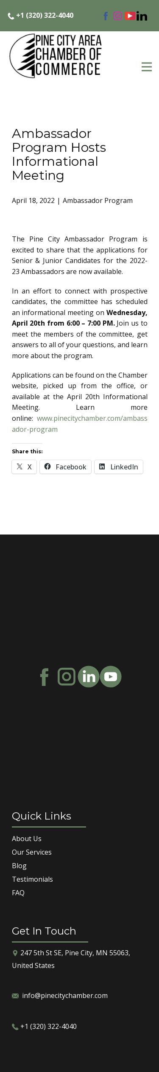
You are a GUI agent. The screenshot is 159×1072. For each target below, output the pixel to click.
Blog (19, 865)
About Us (27, 838)
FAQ (18, 892)
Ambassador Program (98, 200)
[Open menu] (147, 67)
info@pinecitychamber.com (65, 995)
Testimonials (32, 879)
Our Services (32, 852)
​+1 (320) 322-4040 (40, 16)
